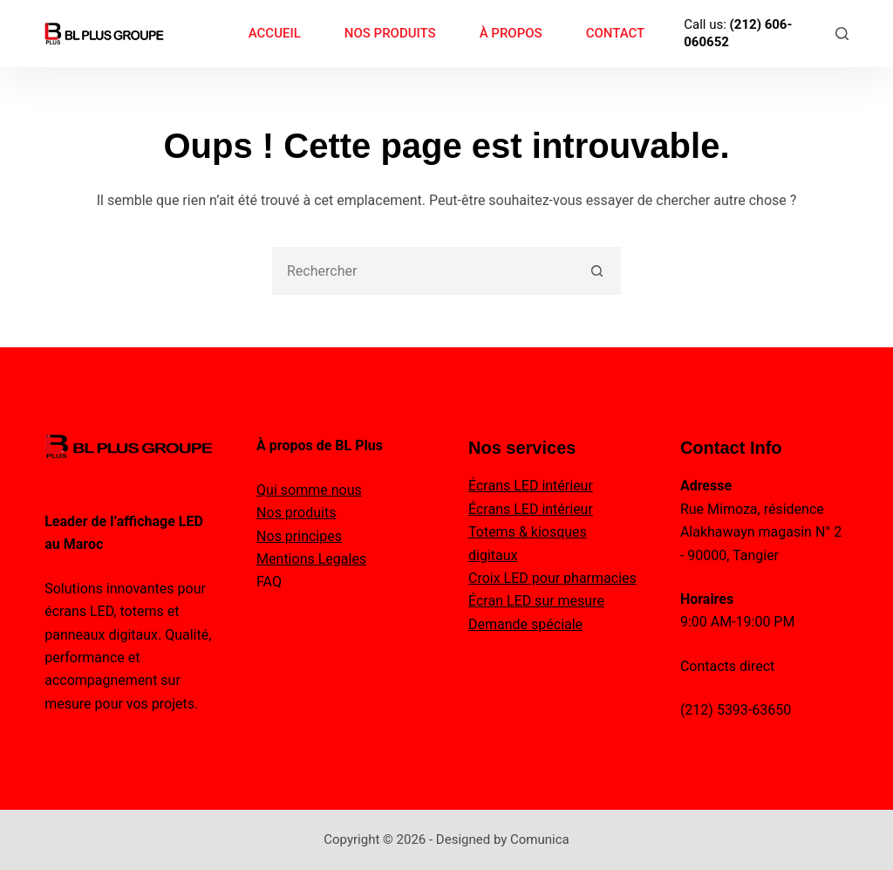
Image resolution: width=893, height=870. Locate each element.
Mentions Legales (311, 559)
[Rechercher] (842, 33)
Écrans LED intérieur (530, 485)
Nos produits (296, 512)
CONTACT (615, 33)
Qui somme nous (309, 490)
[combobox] (424, 271)
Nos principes (299, 536)
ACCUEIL (275, 33)
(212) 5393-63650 (735, 710)
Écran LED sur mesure (536, 601)
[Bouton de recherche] (597, 271)
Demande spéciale (525, 624)
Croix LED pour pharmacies (552, 578)
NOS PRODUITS (390, 33)
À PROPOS (511, 33)
